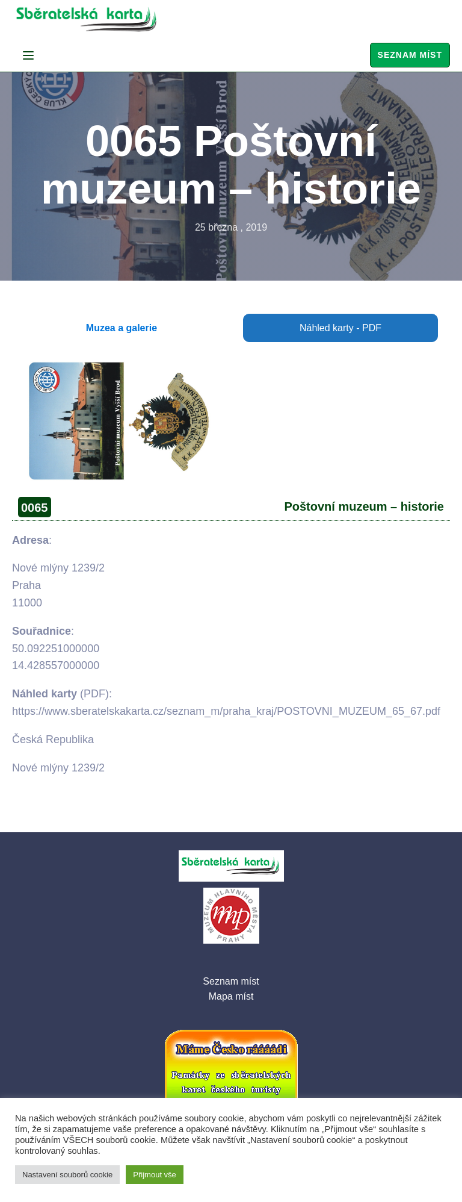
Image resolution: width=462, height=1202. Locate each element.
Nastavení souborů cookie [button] (67, 1174)
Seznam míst (410, 55)
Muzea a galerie (121, 328)
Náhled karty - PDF (340, 328)
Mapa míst (231, 996)
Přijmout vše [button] (154, 1174)
